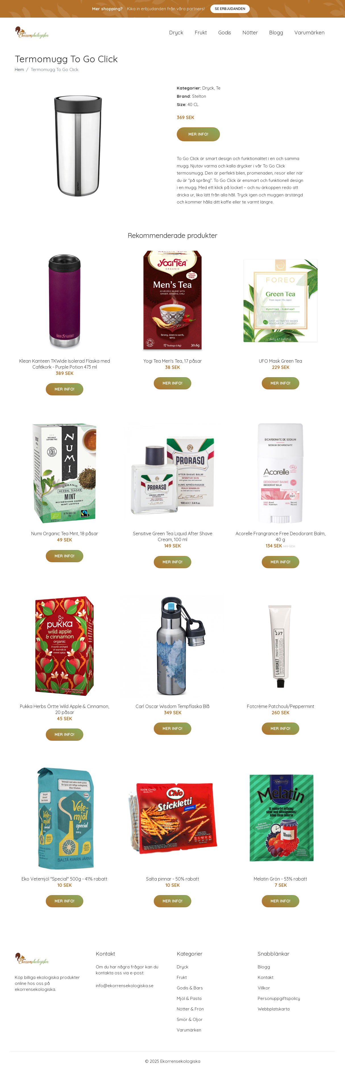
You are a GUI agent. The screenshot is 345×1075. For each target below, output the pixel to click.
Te (218, 92)
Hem (19, 73)
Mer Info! (198, 138)
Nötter (250, 34)
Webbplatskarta (274, 1013)
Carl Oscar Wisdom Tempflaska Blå (172, 710)
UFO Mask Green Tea (280, 365)
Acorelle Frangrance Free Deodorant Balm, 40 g (280, 540)
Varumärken (309, 34)
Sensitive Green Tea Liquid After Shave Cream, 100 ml (172, 540)
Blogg (276, 34)
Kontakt (265, 981)
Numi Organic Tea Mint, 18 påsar (64, 537)
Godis (224, 34)
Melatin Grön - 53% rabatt (280, 883)
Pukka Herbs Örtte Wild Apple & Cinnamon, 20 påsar (64, 713)
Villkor (264, 992)
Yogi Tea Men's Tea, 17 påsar (173, 365)
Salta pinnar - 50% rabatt (172, 883)
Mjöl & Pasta (189, 1002)
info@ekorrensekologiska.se (124, 989)
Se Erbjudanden (230, 9)
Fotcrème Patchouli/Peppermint (280, 710)
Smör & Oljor (190, 1023)
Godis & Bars (190, 992)
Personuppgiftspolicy (279, 1002)
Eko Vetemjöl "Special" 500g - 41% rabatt (64, 883)
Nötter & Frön (190, 1013)
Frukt (201, 34)
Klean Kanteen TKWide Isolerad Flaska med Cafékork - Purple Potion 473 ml (64, 368)
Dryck (176, 34)
